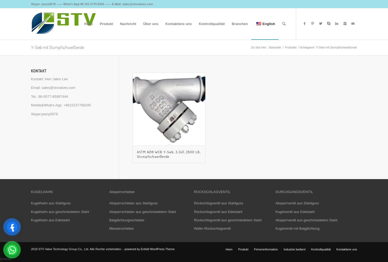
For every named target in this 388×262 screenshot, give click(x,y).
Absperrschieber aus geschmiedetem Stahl (142, 212)
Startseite (275, 47)
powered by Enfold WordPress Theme (150, 249)
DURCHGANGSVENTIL (294, 192)
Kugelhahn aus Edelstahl (50, 220)
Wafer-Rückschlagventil (212, 228)
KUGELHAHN (42, 192)
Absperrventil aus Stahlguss (297, 203)
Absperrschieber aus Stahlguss (133, 203)
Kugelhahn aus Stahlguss (51, 203)
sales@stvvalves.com (58, 88)
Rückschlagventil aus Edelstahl (218, 212)
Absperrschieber (122, 192)
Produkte (291, 47)
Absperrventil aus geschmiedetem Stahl (306, 220)
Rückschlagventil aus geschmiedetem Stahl (228, 220)
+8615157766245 (77, 105)
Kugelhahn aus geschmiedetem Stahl (60, 212)
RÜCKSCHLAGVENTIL (212, 192)
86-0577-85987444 (53, 97)
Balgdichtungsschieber (126, 220)
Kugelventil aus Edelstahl (294, 212)
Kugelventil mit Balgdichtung (297, 228)
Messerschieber (121, 228)
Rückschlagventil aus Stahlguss (218, 203)
